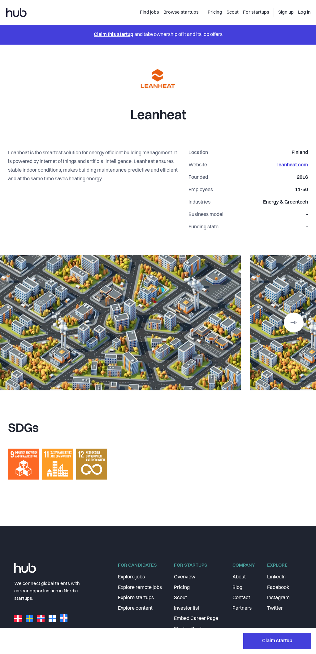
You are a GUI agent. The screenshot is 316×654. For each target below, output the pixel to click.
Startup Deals (189, 634)
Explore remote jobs (140, 592)
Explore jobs (131, 582)
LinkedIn (276, 582)
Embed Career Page (196, 623)
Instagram (278, 602)
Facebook (278, 592)
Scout (180, 602)
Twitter (275, 613)
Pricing (182, 592)
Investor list (186, 613)
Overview (184, 582)
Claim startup (277, 517)
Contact (241, 602)
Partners (242, 613)
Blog (237, 592)
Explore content (135, 613)
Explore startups (136, 602)
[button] (294, 322)
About (239, 582)
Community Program (197, 644)
